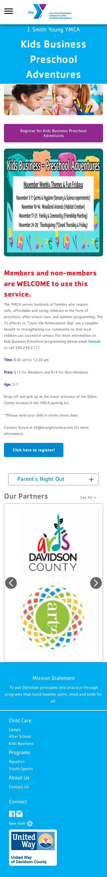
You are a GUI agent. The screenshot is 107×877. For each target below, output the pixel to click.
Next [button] (96, 583)
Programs (19, 752)
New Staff (21, 823)
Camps (15, 729)
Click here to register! (34, 450)
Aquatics (17, 761)
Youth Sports (21, 768)
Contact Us (19, 786)
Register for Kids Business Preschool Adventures (53, 133)
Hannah (94, 341)
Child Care (20, 720)
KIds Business (21, 743)
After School (20, 736)
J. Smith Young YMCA (53, 12)
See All (86, 497)
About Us (19, 777)
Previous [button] (11, 583)
